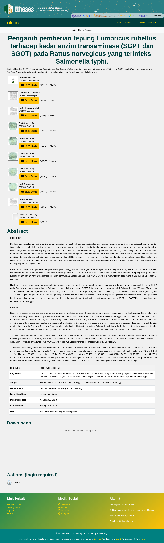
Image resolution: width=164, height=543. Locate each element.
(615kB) (33, 146)
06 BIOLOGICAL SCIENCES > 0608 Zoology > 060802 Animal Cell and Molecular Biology (80, 382)
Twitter (62, 507)
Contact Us (129, 22)
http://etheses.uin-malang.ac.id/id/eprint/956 (59, 411)
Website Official (14, 504)
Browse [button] (150, 22)
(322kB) (33, 85)
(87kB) (32, 115)
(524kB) (33, 222)
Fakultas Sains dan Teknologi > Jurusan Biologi (60, 388)
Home (118, 22)
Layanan (11, 510)
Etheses (13, 22)
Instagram (64, 510)
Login (73, 30)
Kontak (10, 513)
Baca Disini (29, 85)
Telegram (63, 513)
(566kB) (33, 176)
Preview (52, 85)
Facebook (64, 504)
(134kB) (33, 207)
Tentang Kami (13, 507)
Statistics (141, 22)
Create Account (85, 30)
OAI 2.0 (119, 539)
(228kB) (33, 191)
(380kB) (33, 161)
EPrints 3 (98, 539)
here (143, 539)
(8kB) (32, 100)
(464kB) (33, 130)
